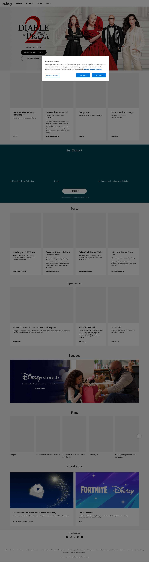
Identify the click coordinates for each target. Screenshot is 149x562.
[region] (75, 68)
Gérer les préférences (52, 75)
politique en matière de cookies (93, 69)
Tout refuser (83, 75)
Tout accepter (99, 75)
